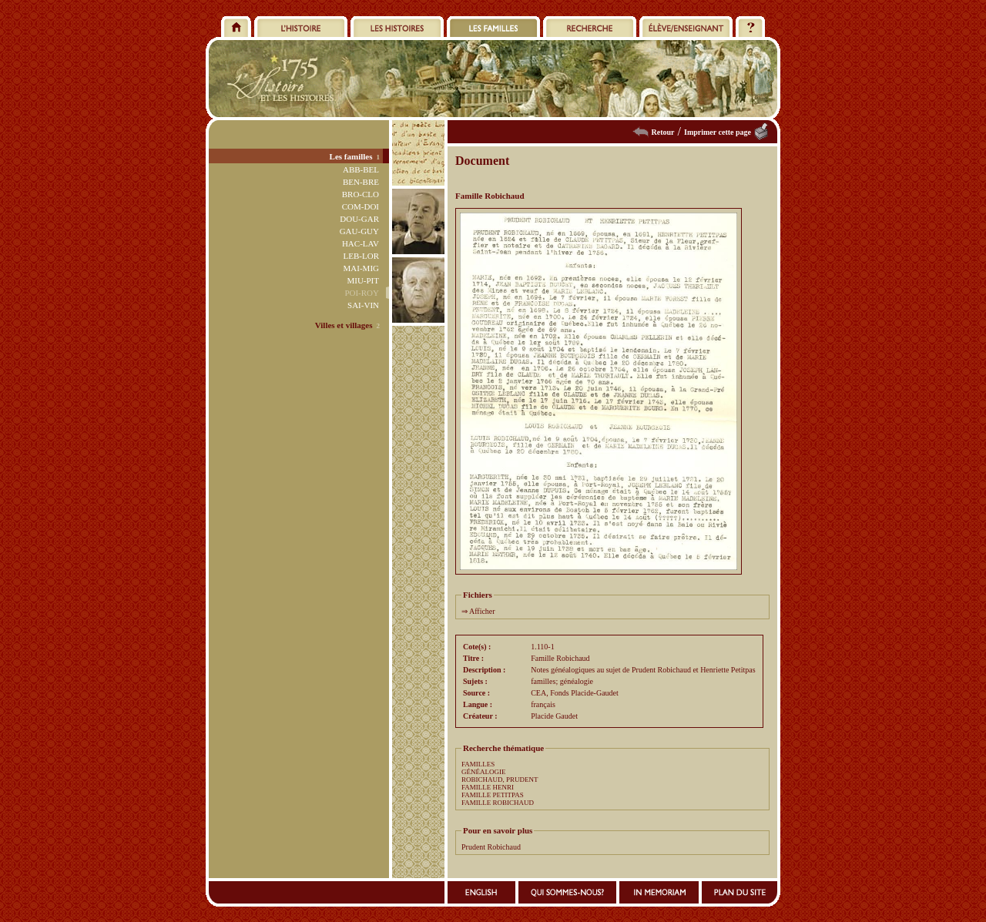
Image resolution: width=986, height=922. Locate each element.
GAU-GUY (359, 231)
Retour (663, 132)
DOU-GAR (359, 218)
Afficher (482, 611)
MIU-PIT (363, 280)
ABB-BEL (361, 169)
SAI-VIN (363, 305)
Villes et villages (344, 325)
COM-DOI (360, 206)
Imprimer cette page (717, 132)
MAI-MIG (361, 268)
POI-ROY (361, 292)
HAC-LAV (360, 243)
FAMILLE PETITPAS (492, 795)
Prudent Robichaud (491, 847)
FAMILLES (478, 764)
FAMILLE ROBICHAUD (497, 802)
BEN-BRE (361, 181)
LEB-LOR (361, 255)
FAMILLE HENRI (487, 787)
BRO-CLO (360, 194)
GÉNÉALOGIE (483, 772)
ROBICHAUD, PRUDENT (499, 779)
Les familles (351, 156)
